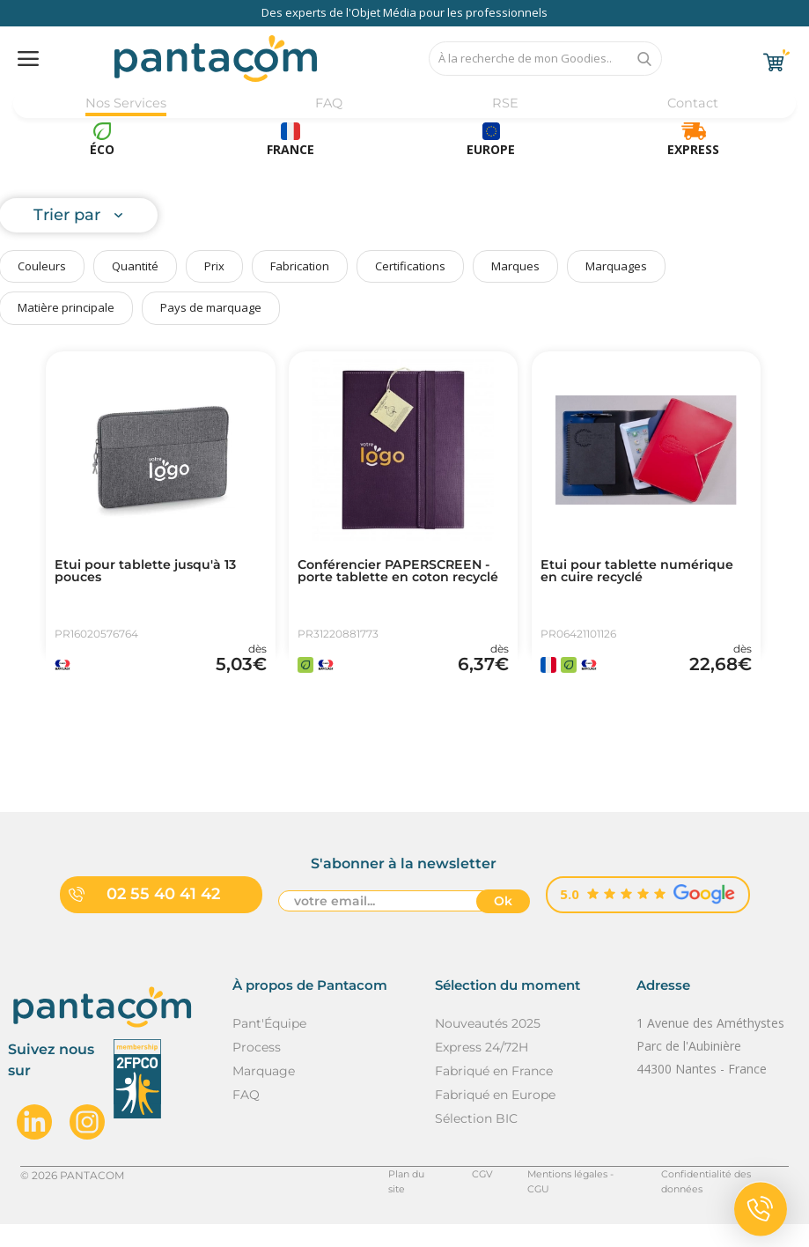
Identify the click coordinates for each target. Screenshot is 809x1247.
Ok (503, 925)
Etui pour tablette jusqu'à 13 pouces (156, 573)
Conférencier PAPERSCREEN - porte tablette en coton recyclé (403, 580)
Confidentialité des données (715, 1197)
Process (256, 1069)
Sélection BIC (476, 1140)
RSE (503, 103)
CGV (455, 1197)
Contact (690, 103)
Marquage (263, 1093)
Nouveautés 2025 (488, 1045)
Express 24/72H (481, 1069)
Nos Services (125, 103)
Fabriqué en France (494, 1093)
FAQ (328, 103)
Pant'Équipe (269, 1045)
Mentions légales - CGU (554, 1197)
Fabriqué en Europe (495, 1117)
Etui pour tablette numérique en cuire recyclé (640, 573)
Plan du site (386, 1197)
